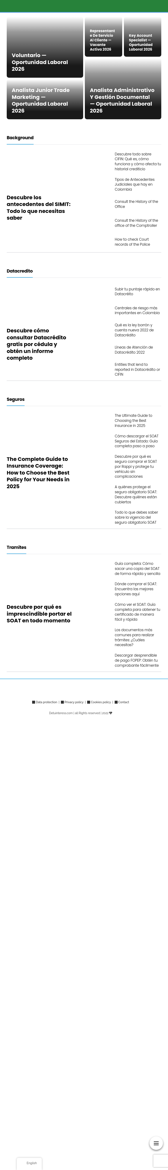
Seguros (16, 399)
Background (20, 137)
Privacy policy (73, 702)
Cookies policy (101, 702)
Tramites (16, 547)
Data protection (46, 702)
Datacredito (20, 271)
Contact (123, 702)
